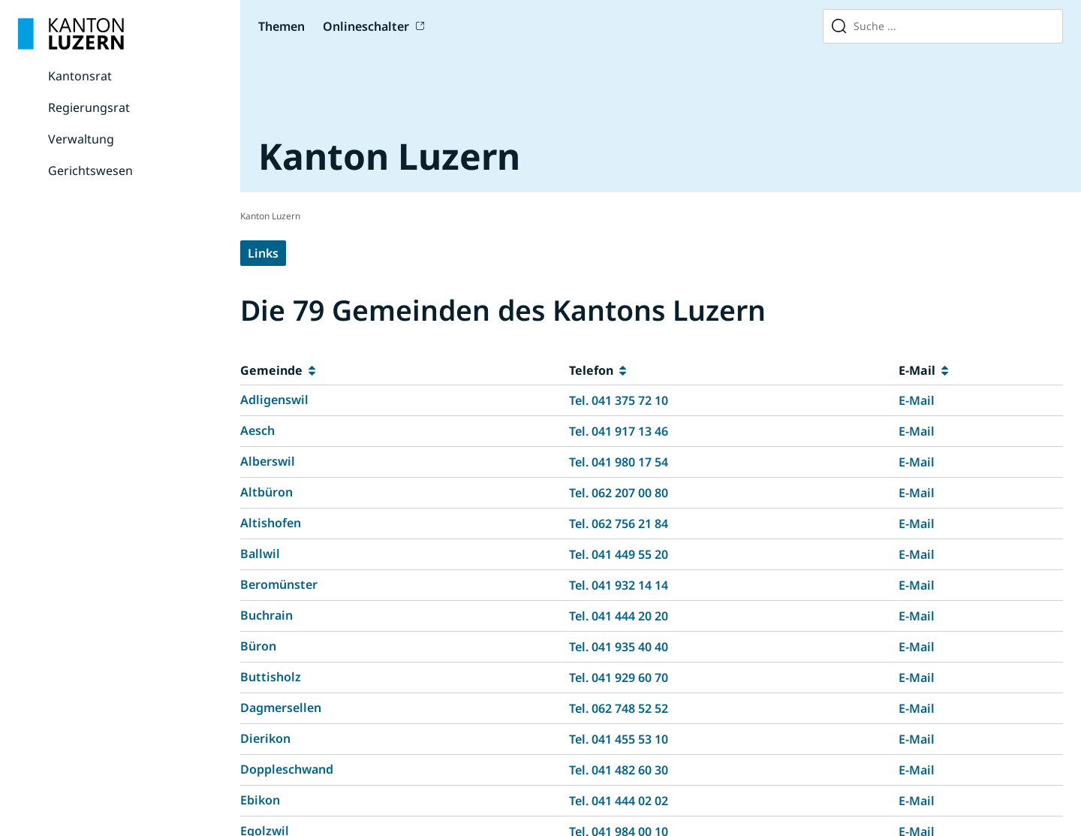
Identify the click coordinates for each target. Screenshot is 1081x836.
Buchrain (266, 615)
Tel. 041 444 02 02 (618, 800)
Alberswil (267, 461)
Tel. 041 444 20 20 (618, 616)
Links (263, 253)
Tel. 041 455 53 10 (618, 739)
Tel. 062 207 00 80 (618, 492)
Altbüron (266, 492)
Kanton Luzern (270, 216)
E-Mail (917, 400)
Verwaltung (81, 139)
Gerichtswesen (90, 170)
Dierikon (265, 738)
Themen (281, 26)
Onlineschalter (366, 26)
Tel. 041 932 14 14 (618, 585)
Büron (258, 646)
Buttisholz (270, 676)
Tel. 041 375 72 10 (618, 400)
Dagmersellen (280, 707)
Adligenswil (274, 399)
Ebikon (260, 800)
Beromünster (279, 584)
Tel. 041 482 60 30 (618, 770)
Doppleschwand (286, 769)
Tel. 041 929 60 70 (618, 677)
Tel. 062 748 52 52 (618, 708)
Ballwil (260, 553)
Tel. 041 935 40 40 (618, 646)
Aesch (257, 430)
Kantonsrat (80, 76)
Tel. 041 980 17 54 (618, 462)
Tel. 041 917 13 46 (618, 431)
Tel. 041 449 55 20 (618, 554)
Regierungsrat (89, 107)
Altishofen (270, 523)
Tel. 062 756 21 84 (618, 523)
